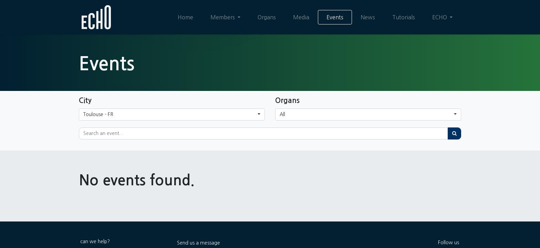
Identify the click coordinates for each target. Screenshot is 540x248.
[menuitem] (185, 17)
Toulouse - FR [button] (98, 114)
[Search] (454, 133)
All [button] (282, 114)
